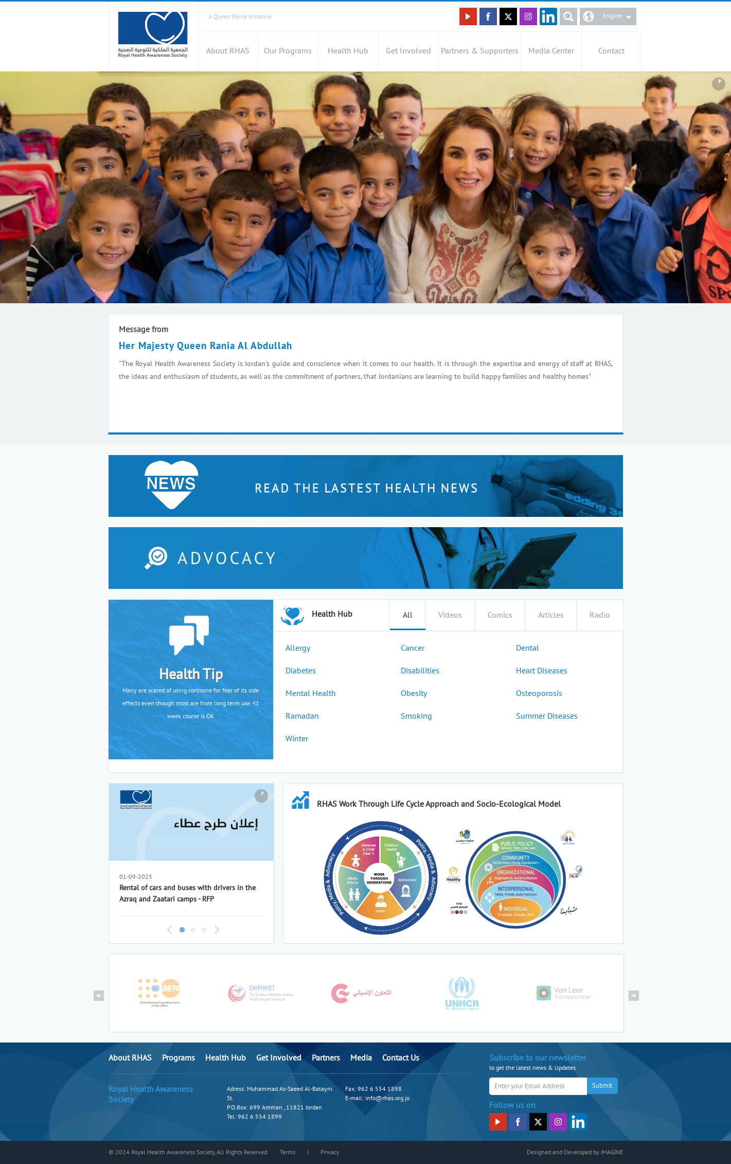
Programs (178, 1058)
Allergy (298, 648)
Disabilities (420, 670)
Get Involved (408, 51)
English (612, 16)
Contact (611, 51)
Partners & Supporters (480, 51)
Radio (600, 615)
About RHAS (227, 51)
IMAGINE (612, 1152)
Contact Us (400, 1058)
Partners (326, 1058)
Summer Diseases (547, 716)
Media (361, 1058)
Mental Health (311, 693)
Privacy (330, 1152)
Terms (287, 1152)
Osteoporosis (539, 693)
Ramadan (302, 716)
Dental (527, 648)
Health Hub (348, 51)
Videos (450, 615)
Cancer (412, 648)
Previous (169, 930)
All (408, 615)
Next (217, 930)
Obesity (414, 693)
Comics (500, 615)
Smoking (416, 716)
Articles (551, 615)
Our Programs (288, 51)
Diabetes (301, 670)
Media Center (551, 51)
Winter (297, 738)
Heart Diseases (541, 670)
